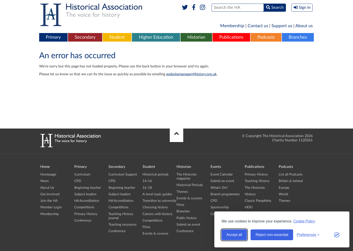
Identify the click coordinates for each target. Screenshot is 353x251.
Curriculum (82, 174)
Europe (284, 187)
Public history (186, 218)
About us (304, 26)
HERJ (249, 207)
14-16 (147, 181)
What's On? (219, 187)
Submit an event (188, 224)
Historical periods (156, 174)
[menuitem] (53, 37)
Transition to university (159, 200)
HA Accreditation (86, 200)
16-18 (147, 187)
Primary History (85, 214)
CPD (77, 181)
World (283, 194)
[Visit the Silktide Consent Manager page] (336, 234)
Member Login (51, 207)
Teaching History (257, 181)
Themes (182, 191)
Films (146, 227)
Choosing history (155, 207)
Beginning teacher (87, 187)
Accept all (234, 235)
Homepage (48, 174)
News (44, 181)
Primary (53, 37)
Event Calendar (221, 174)
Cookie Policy (304, 221)
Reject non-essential (272, 235)
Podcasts (266, 37)
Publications (231, 37)
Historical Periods (189, 185)
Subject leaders (85, 194)
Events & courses (155, 233)
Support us (282, 26)
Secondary (85, 37)
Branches (298, 37)
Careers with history (157, 214)
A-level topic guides (157, 194)
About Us (47, 187)
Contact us (258, 26)
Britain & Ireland (291, 181)
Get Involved (49, 194)
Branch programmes (225, 194)
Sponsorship (219, 207)
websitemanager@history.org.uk (191, 74)
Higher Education (156, 37)
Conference (82, 220)
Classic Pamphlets (258, 200)
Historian (196, 37)
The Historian (255, 187)
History (250, 194)
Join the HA (49, 200)
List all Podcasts (291, 174)
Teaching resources (123, 224)
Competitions (84, 207)
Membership (232, 26)
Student (117, 37)
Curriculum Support (123, 174)
